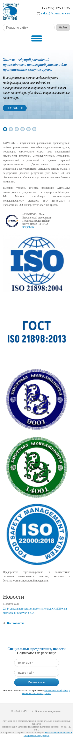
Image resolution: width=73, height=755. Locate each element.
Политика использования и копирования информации (48, 734)
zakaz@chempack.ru (55, 13)
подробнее (28, 227)
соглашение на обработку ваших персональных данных (46, 692)
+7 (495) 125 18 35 (55, 8)
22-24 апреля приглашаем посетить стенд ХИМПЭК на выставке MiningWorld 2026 (35, 610)
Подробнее (15, 108)
